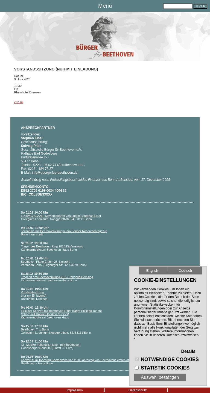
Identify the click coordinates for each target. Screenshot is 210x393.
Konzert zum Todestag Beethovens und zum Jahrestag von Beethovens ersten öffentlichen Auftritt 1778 (89, 360)
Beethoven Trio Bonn (35, 329)
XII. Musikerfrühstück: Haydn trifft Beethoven (50, 344)
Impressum (74, 390)
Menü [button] (105, 6)
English (152, 270)
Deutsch (185, 270)
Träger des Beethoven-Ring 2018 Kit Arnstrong (52, 246)
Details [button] (188, 351)
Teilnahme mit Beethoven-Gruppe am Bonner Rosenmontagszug (64, 231)
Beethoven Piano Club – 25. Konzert (45, 261)
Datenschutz (138, 390)
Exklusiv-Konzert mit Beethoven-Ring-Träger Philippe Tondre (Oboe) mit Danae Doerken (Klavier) (61, 312)
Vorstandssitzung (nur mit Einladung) (56, 69)
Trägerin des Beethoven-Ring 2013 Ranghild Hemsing (57, 277)
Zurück (18, 102)
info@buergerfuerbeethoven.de (54, 173)
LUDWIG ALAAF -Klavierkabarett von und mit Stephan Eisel (61, 215)
